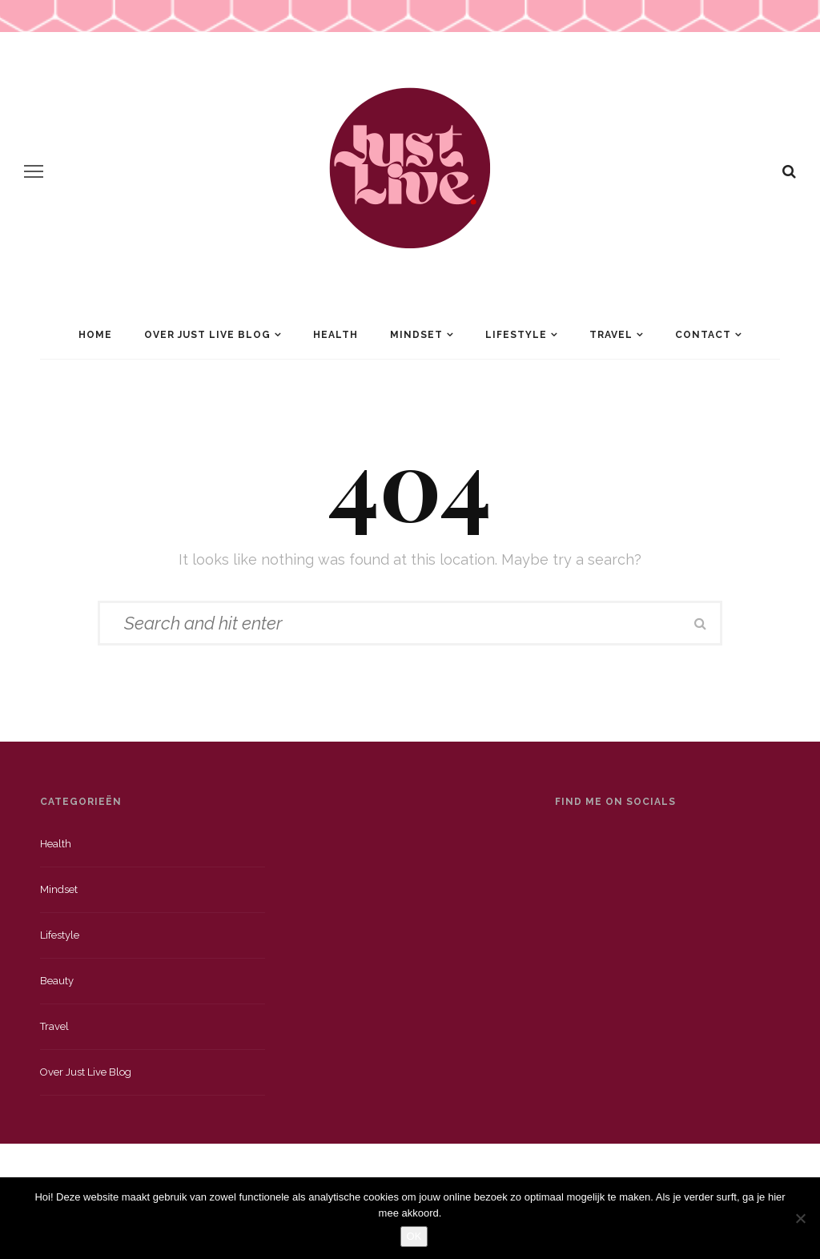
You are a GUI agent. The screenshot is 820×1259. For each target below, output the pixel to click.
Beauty (57, 981)
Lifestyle (516, 334)
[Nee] (800, 1218)
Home (95, 334)
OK (414, 1236)
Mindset (416, 334)
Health (335, 334)
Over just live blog (85, 1072)
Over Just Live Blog (207, 334)
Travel (611, 334)
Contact (703, 334)
